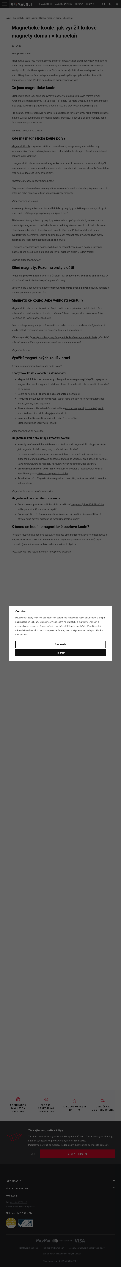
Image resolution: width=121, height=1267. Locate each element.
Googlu (43, 626)
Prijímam (60, 653)
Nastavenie (60, 644)
